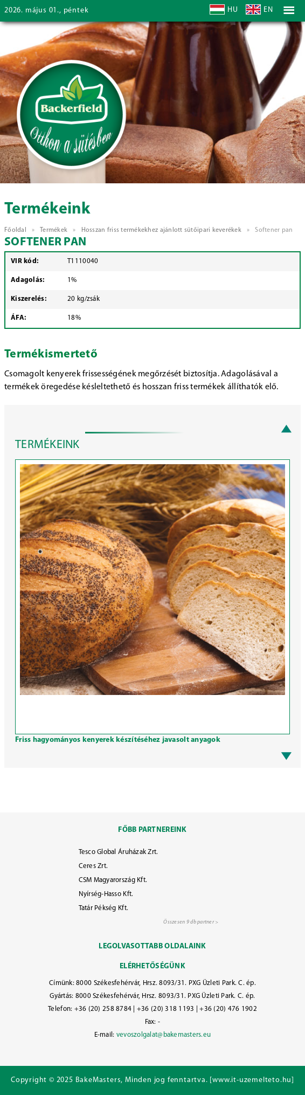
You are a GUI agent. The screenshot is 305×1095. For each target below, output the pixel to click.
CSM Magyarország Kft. (113, 880)
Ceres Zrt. (93, 866)
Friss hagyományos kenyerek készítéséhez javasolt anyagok (117, 740)
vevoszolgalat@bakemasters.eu (163, 1034)
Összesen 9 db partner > (190, 922)
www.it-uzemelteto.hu (252, 1080)
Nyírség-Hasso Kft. (106, 894)
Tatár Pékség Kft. (104, 908)
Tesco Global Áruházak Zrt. (118, 852)
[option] (152, 606)
